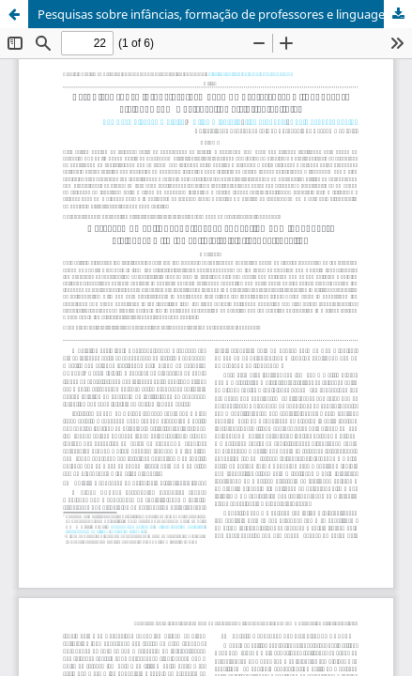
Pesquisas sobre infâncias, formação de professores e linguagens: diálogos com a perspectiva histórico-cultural (225, 14)
